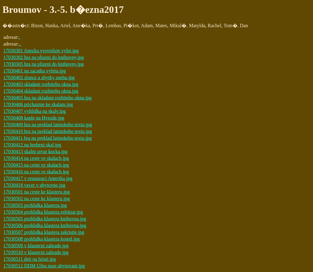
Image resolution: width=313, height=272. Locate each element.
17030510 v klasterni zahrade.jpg (35, 252)
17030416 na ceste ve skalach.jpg (36, 171)
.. (20, 43)
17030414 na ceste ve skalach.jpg (36, 158)
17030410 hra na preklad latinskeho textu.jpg (47, 131)
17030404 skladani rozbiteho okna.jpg (40, 91)
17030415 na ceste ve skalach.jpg (36, 164)
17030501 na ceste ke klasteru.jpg (36, 191)
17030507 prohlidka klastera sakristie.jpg (43, 232)
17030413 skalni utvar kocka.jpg (35, 151)
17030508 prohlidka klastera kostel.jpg (41, 238)
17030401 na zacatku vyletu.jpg (34, 70)
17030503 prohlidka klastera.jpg (35, 205)
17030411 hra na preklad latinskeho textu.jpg (47, 138)
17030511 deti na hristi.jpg (29, 259)
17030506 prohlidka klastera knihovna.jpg (44, 225)
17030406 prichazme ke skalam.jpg (38, 104)
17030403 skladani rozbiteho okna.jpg (40, 84)
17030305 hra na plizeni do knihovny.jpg (43, 64)
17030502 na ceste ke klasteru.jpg (36, 198)
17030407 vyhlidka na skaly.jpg (34, 111)
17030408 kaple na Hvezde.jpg (33, 117)
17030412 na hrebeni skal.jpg (32, 144)
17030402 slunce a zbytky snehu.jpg (39, 77)
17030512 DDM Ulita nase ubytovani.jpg (44, 265)
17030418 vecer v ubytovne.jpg (34, 185)
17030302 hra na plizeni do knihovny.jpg (43, 57)
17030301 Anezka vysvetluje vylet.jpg (41, 50)
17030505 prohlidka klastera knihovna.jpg (44, 218)
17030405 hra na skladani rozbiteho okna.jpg (47, 97)
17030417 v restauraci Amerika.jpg (37, 178)
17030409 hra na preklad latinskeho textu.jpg (47, 124)
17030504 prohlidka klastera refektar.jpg (43, 212)
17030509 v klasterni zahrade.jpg (35, 245)
